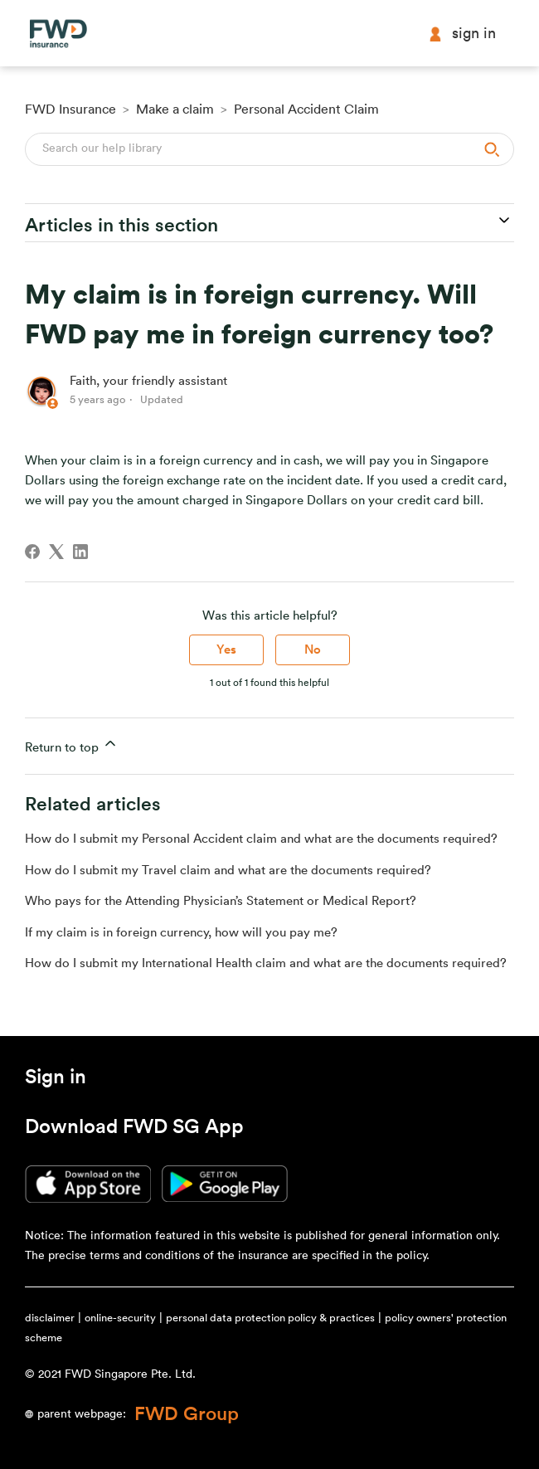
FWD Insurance (70, 109)
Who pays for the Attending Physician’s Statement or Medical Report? (220, 901)
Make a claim (175, 109)
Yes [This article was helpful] (226, 650)
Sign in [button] (462, 33)
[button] (55, 1080)
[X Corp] (56, 551)
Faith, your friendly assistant (148, 381)
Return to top (72, 744)
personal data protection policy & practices (270, 1317)
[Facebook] (32, 551)
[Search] (269, 149)
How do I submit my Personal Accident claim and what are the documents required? (261, 839)
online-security (120, 1317)
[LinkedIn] (80, 551)
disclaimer (50, 1317)
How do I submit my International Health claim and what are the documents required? (266, 963)
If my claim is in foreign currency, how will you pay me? (181, 933)
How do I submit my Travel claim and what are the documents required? (228, 870)
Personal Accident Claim (306, 109)
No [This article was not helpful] (312, 650)
